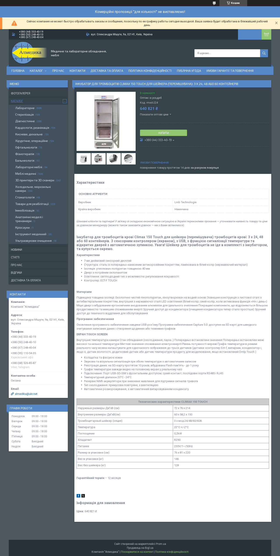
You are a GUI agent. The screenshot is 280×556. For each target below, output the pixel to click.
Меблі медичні (25, 173)
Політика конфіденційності (150, 70)
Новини (16, 249)
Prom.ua (161, 543)
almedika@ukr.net (26, 393)
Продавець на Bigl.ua (140, 547)
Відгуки (16, 272)
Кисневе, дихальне (29, 134)
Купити (163, 133)
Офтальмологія (26, 147)
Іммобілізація (24, 210)
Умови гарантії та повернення (230, 70)
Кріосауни (22, 227)
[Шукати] (264, 53)
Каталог (36, 70)
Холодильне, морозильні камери (33, 188)
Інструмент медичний (30, 234)
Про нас (58, 70)
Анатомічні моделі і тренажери (29, 219)
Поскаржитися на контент (137, 551)
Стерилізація (24, 114)
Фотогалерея (20, 93)
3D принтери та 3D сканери (34, 180)
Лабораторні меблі (28, 167)
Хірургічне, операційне (31, 141)
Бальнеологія (24, 160)
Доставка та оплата (107, 70)
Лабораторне (25, 108)
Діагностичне (25, 121)
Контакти (77, 70)
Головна (17, 70)
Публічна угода (189, 70)
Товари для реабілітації (32, 204)
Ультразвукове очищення (33, 240)
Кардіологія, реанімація (32, 127)
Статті (15, 257)
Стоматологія (25, 197)
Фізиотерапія (24, 154)
